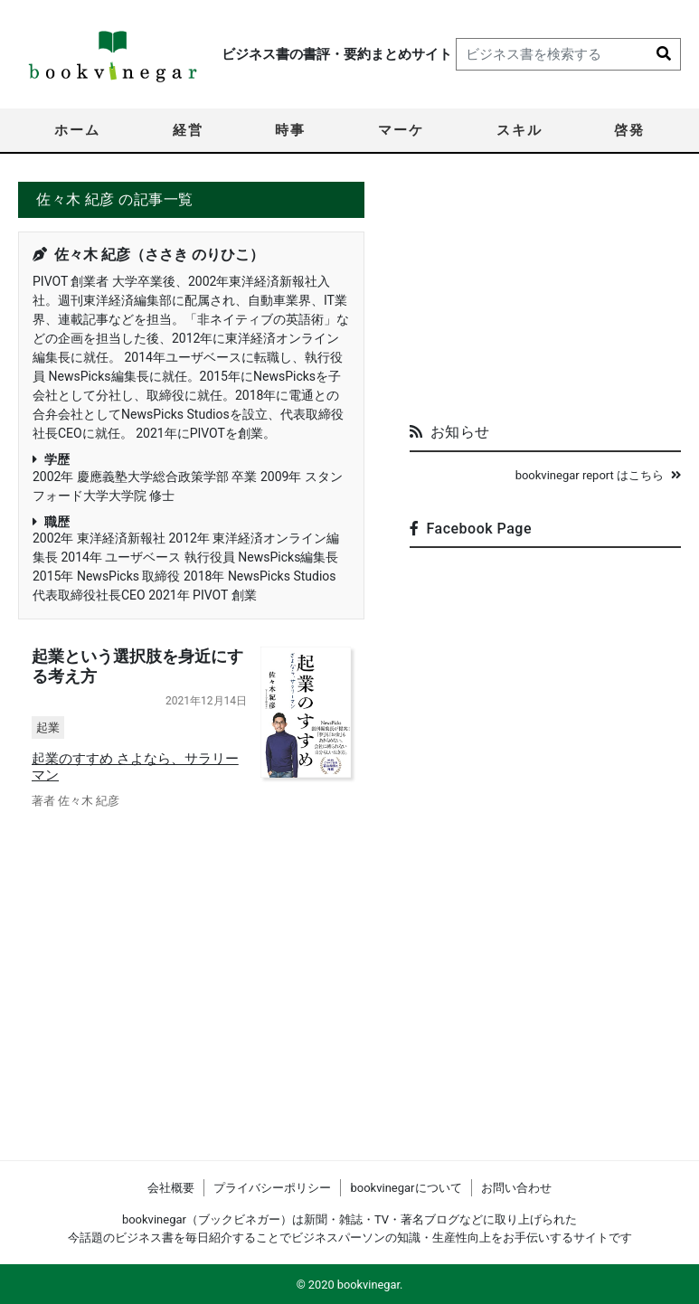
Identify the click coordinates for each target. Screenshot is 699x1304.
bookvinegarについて (405, 1188)
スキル (519, 130)
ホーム (77, 130)
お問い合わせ (516, 1188)
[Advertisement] (545, 295)
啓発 (629, 130)
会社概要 (170, 1188)
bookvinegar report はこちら (598, 475)
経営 (188, 130)
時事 (290, 130)
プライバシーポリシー (272, 1188)
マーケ (401, 130)
